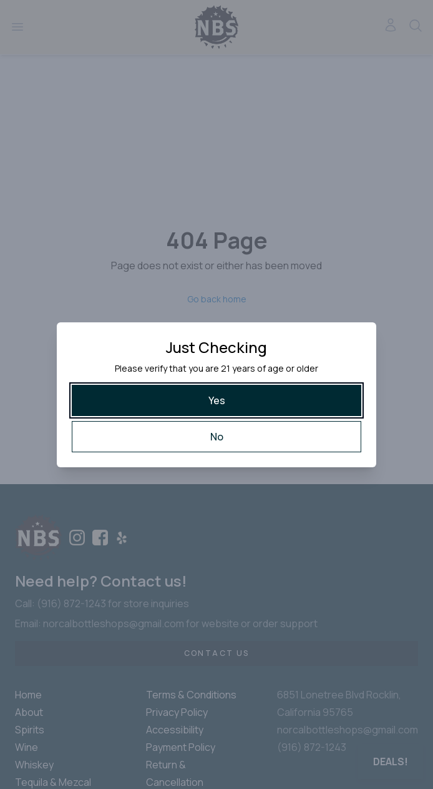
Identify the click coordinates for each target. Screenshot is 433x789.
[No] (216, 436)
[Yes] (216, 400)
